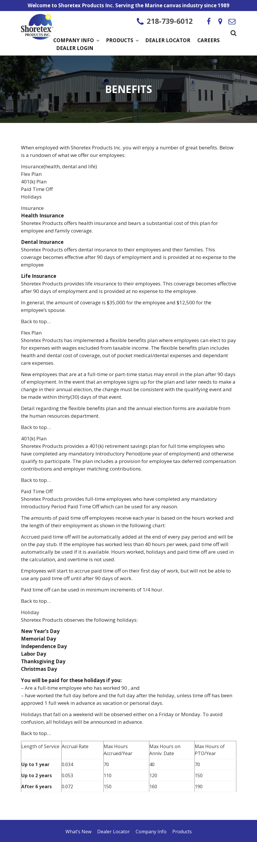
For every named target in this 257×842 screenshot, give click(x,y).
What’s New (78, 831)
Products (122, 40)
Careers (208, 40)
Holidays (31, 196)
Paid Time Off (37, 189)
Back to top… (36, 321)
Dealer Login (74, 48)
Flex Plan (31, 174)
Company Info (76, 40)
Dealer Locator (167, 40)
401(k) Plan (34, 181)
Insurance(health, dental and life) (59, 166)
